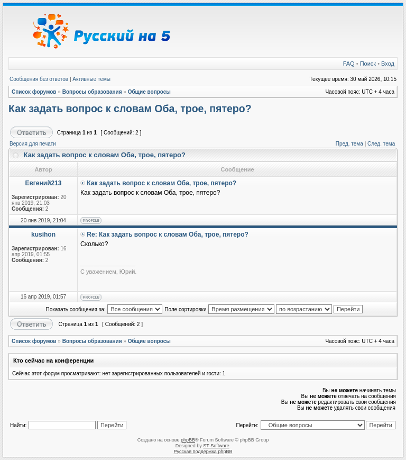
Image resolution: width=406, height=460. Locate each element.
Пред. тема (349, 144)
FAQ (349, 63)
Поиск (368, 63)
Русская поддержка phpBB (203, 451)
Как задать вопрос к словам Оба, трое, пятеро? (130, 108)
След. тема (381, 144)
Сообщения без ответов (39, 79)
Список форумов (34, 92)
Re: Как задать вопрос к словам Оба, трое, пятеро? (167, 234)
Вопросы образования (92, 92)
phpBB (188, 440)
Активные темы (91, 79)
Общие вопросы (149, 92)
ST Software (216, 445)
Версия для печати (33, 144)
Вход (387, 63)
